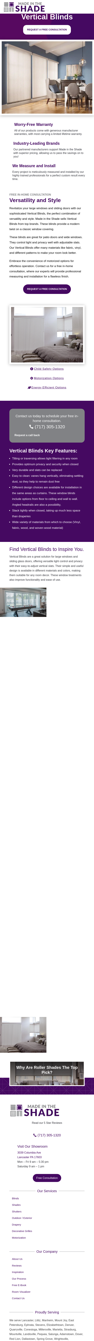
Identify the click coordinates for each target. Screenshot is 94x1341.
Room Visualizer (21, 1277)
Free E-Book (19, 1270)
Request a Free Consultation (47, 289)
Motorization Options (49, 378)
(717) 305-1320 (50, 426)
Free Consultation (47, 1163)
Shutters (16, 1196)
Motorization (19, 1223)
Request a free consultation (47, 29)
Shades (16, 1190)
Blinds (15, 1183)
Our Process (19, 1264)
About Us (17, 1244)
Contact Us (18, 1283)
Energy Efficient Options (48, 387)
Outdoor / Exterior (22, 1203)
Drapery (16, 1209)
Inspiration (18, 1257)
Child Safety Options (49, 368)
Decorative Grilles (22, 1216)
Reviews (17, 1250)
